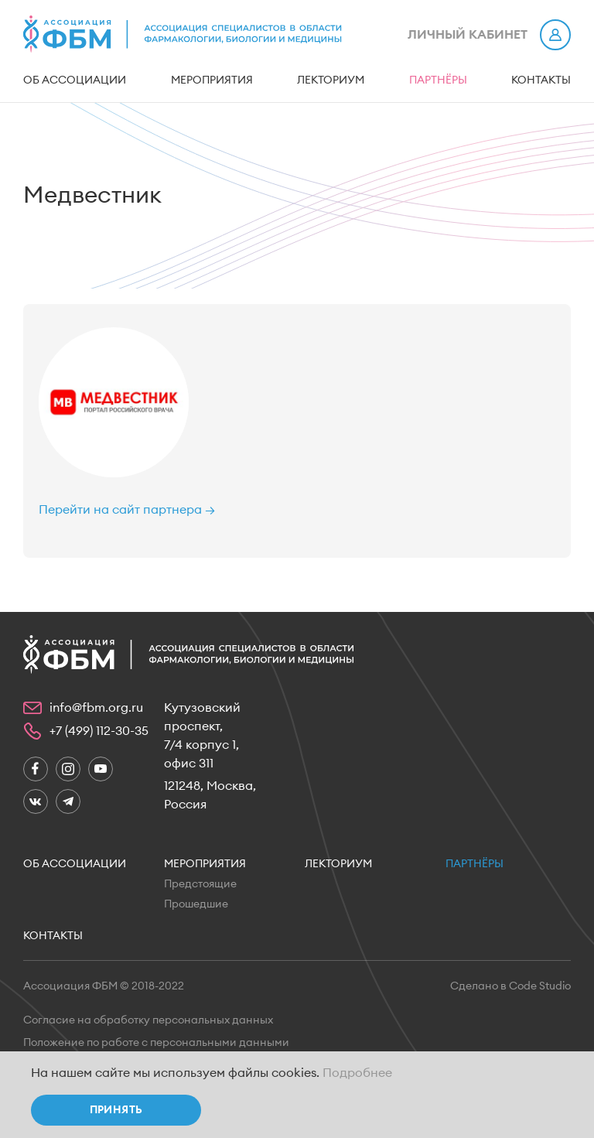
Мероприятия (212, 80)
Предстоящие (200, 884)
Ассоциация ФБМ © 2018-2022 (103, 986)
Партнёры (438, 80)
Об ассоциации (74, 80)
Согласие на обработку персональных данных (148, 1020)
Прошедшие (196, 904)
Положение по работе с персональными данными (156, 1042)
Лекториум (330, 80)
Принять (116, 1110)
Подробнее (357, 1073)
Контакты (541, 80)
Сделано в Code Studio (510, 986)
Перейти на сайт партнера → (127, 510)
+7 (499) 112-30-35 (99, 731)
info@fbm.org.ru (96, 708)
